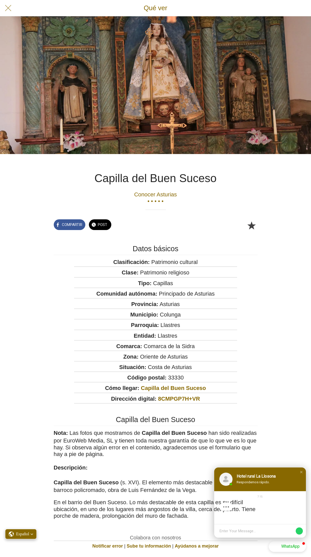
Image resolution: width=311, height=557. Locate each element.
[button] (20, 534)
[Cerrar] (8, 8)
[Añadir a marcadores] (251, 225)
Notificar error (107, 546)
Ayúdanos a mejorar (197, 546)
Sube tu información (149, 546)
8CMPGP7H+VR (179, 399)
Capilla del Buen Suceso (173, 388)
